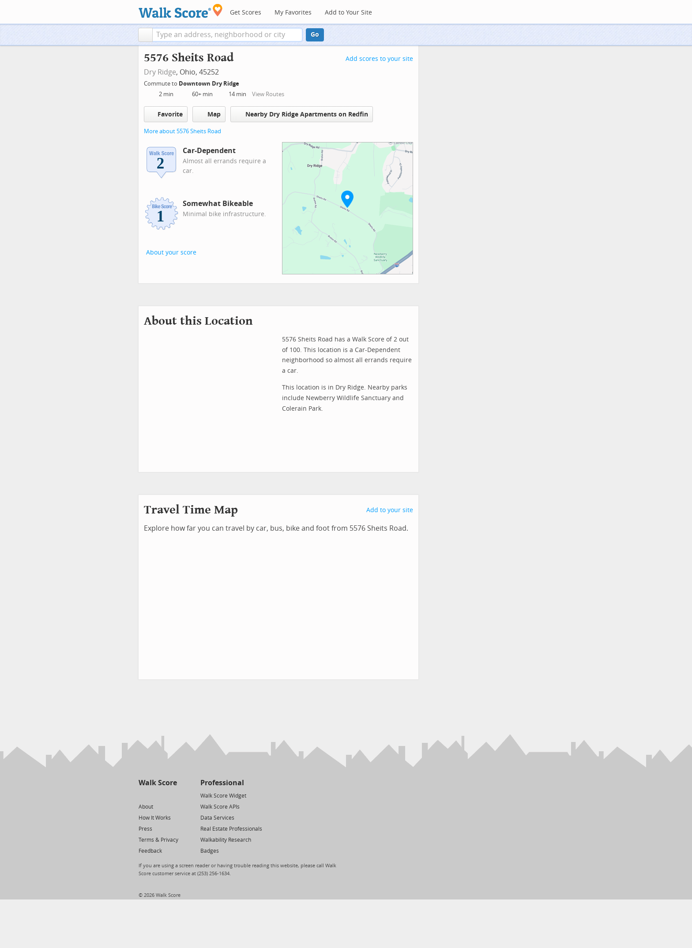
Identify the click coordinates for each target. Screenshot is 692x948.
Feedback (150, 851)
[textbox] (227, 35)
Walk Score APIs (220, 807)
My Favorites (293, 12)
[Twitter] (144, 795)
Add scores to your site (379, 59)
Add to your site (389, 510)
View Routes (268, 94)
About (146, 807)
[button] (145, 35)
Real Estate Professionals (231, 829)
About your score (171, 252)
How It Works (155, 818)
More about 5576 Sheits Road (182, 131)
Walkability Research (225, 840)
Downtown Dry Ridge (210, 83)
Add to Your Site (348, 12)
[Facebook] (157, 795)
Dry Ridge (160, 72)
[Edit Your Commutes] (245, 82)
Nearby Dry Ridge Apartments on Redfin (301, 114)
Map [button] (209, 114)
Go (315, 34)
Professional (222, 783)
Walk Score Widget (223, 796)
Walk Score (158, 783)
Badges (209, 851)
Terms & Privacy (158, 840)
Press (145, 829)
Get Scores (245, 12)
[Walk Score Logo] (181, 11)
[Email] (171, 795)
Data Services (217, 818)
